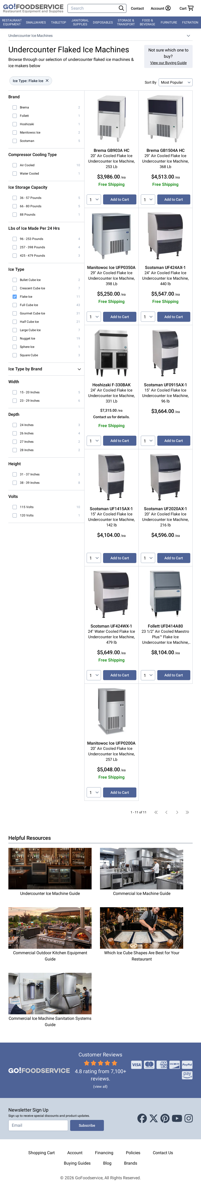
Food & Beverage (147, 22)
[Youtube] (177, 1118)
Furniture (169, 22)
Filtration (190, 22)
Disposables (103, 22)
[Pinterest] (165, 1118)
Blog (107, 1163)
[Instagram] (189, 1118)
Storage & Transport (126, 22)
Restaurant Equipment (12, 22)
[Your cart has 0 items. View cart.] (186, 8)
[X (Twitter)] (153, 1118)
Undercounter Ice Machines (30, 35)
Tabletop (58, 22)
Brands (130, 1163)
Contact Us (163, 1152)
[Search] (93, 8)
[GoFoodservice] (33, 8)
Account (74, 1152)
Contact (137, 8)
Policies (133, 1152)
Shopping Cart (41, 1152)
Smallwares (36, 22)
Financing (104, 1152)
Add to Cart (119, 199)
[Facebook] (142, 1118)
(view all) (100, 1086)
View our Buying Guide (168, 63)
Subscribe (87, 1125)
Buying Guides (77, 1163)
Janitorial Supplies (80, 22)
